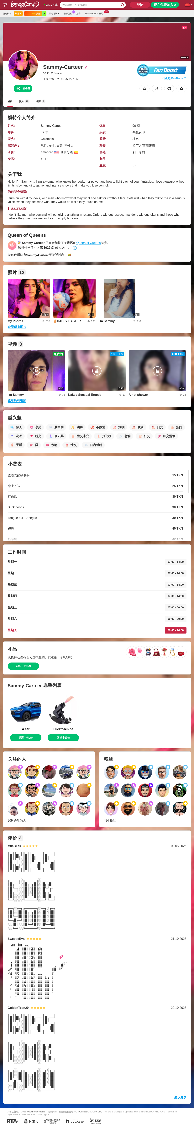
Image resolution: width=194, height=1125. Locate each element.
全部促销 (69, 13)
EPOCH (79, 1112)
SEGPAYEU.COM (93, 1112)
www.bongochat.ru (36, 1111)
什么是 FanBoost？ (174, 78)
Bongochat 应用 (95, 13)
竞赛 (78, 13)
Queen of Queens (88, 242)
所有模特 (7, 13)
